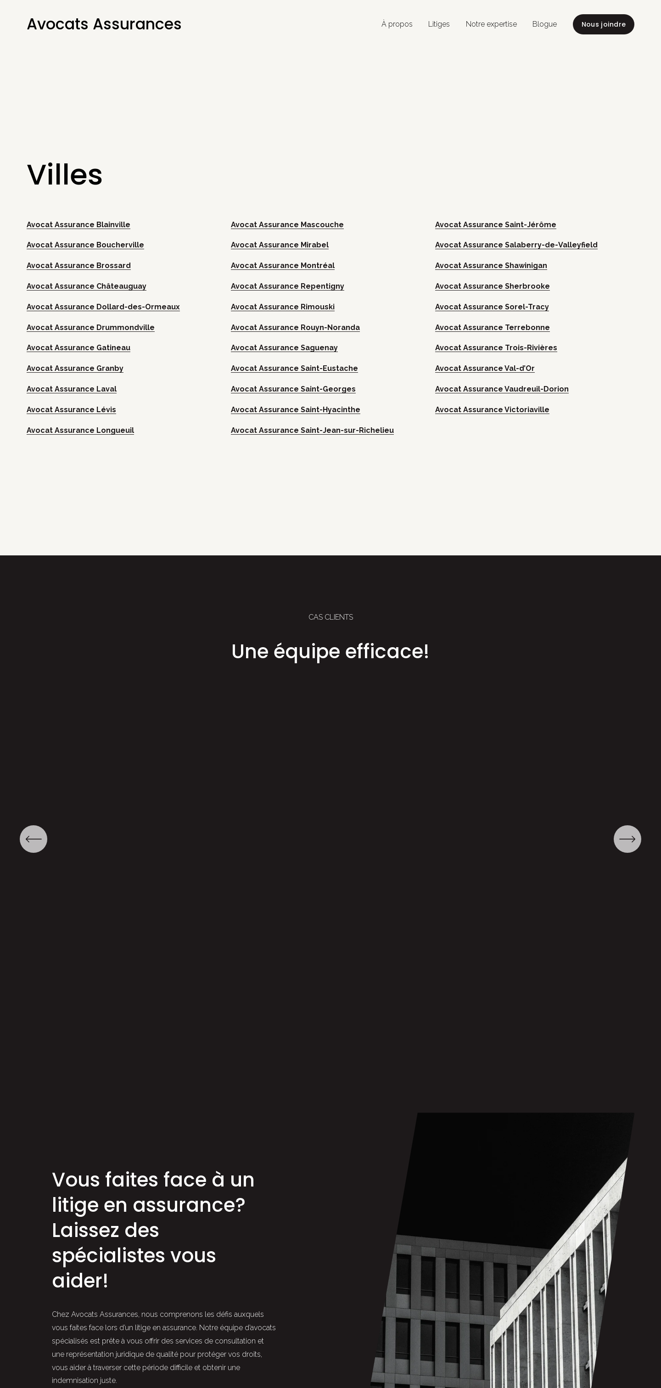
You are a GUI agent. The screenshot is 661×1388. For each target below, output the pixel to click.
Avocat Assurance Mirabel (280, 245)
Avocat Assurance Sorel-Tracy (492, 306)
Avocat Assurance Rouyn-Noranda (295, 327)
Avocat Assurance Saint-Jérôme (495, 224)
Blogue (544, 24)
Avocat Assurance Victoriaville (492, 409)
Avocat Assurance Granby (75, 368)
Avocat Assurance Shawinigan (491, 265)
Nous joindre (604, 24)
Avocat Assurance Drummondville (91, 327)
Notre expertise (491, 24)
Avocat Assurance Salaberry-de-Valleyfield (516, 245)
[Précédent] (33, 839)
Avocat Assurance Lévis (71, 409)
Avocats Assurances (104, 24)
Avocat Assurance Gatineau (78, 347)
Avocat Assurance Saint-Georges (293, 389)
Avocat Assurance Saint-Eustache (294, 368)
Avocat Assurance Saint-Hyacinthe (295, 409)
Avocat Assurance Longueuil (80, 430)
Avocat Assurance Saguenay (284, 347)
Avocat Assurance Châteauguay (86, 286)
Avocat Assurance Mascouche (287, 224)
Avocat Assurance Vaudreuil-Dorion (502, 389)
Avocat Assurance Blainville (78, 224)
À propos (397, 24)
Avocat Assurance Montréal (283, 265)
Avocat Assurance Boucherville (85, 245)
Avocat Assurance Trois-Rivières (496, 347)
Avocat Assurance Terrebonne (492, 327)
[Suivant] (627, 839)
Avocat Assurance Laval (72, 389)
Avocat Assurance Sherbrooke (492, 286)
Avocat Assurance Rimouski (283, 306)
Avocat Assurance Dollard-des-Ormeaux (103, 306)
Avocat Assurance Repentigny (287, 286)
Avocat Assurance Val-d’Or (485, 368)
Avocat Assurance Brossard (79, 265)
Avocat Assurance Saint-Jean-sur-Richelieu (312, 430)
